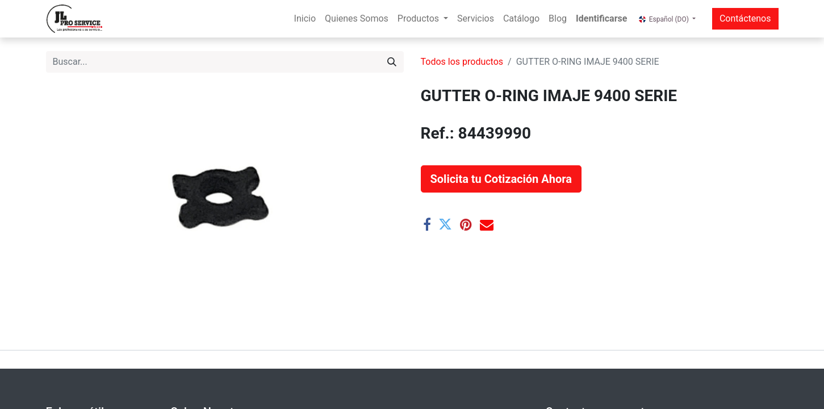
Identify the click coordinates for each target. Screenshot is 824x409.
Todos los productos (462, 61)
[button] (501, 179)
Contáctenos (745, 18)
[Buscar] (392, 62)
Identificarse (601, 18)
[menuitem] (305, 18)
